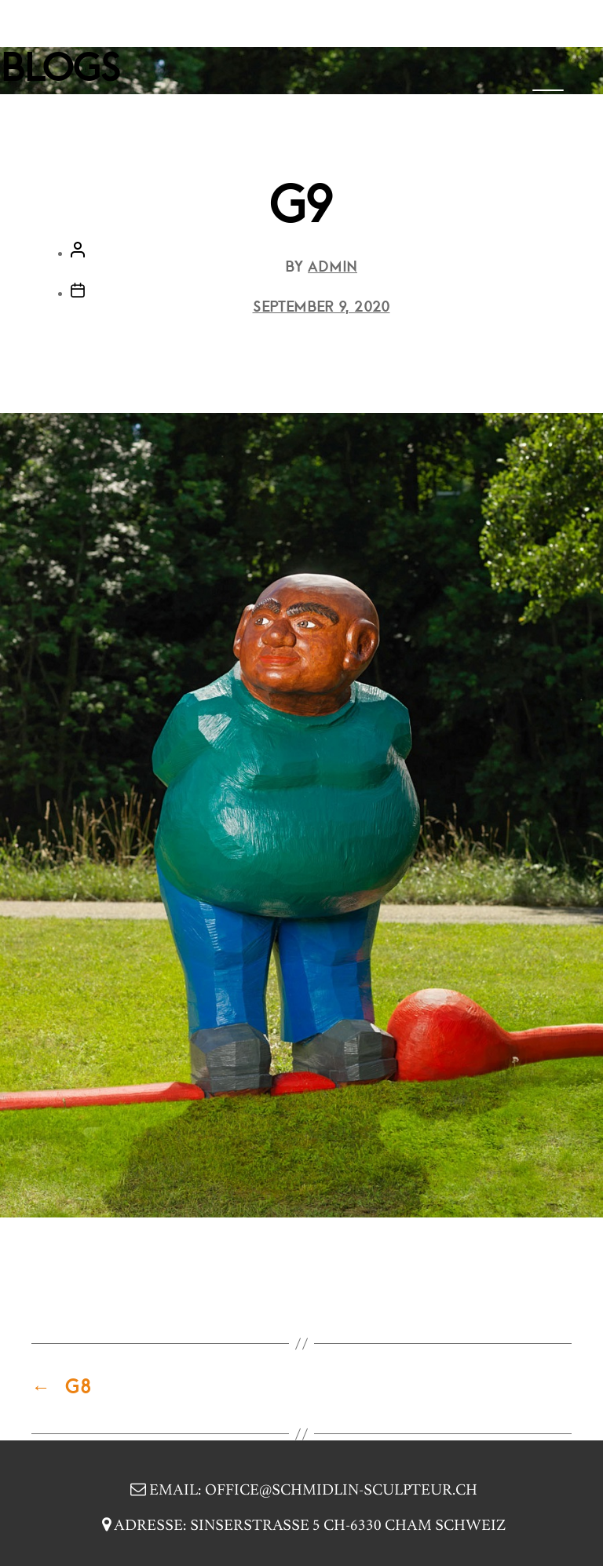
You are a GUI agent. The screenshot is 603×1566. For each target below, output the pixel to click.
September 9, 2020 (321, 308)
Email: (301, 1491)
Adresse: (302, 1526)
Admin (332, 268)
